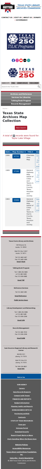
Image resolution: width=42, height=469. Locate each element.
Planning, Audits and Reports (22, 406)
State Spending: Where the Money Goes (22, 439)
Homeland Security (22, 432)
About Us (27, 17)
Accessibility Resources (22, 448)
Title (30, 152)
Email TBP (21, 280)
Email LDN (21, 320)
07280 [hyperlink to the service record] (16, 171)
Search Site (5, 83)
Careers (22, 388)
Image (39, 152)
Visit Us (18, 17)
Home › (5, 108)
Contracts (22, 417)
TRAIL (13, 83)
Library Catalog (22, 83)
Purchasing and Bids (21, 414)
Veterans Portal (22, 428)
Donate (37, 17)
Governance (21, 20)
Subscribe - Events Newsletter (21, 458)
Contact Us (6, 17)
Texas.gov (22, 424)
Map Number (18, 152)
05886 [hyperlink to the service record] (16, 200)
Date (8, 152)
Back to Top (21, 377)
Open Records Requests (22, 392)
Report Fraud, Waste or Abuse (22, 435)
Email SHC (21, 369)
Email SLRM (21, 338)
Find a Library (34, 83)
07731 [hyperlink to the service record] (16, 156)
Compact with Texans (22, 396)
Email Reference (21, 296)
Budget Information (21, 403)
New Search (21, 128)
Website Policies (21, 445)
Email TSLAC (21, 262)
